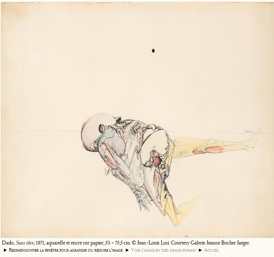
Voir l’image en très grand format (163, 250)
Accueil (211, 250)
